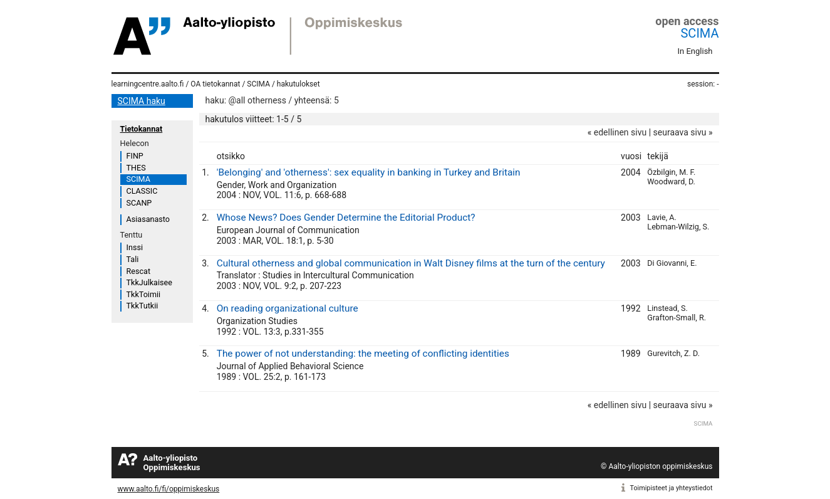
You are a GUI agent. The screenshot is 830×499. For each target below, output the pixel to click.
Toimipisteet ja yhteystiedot (671, 488)
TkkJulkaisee (149, 282)
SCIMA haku (141, 101)
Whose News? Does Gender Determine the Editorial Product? (346, 217)
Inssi (135, 247)
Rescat (139, 271)
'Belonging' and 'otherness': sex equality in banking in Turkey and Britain (369, 172)
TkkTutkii (142, 305)
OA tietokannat (215, 84)
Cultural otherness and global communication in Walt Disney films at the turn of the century (411, 263)
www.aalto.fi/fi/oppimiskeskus (169, 489)
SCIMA (699, 33)
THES (136, 167)
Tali (133, 259)
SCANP (139, 202)
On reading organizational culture (287, 308)
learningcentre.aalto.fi (148, 84)
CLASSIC (142, 191)
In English (695, 51)
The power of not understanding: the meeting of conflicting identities (363, 353)
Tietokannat (141, 129)
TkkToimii (144, 294)
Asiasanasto (148, 219)
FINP (135, 155)
